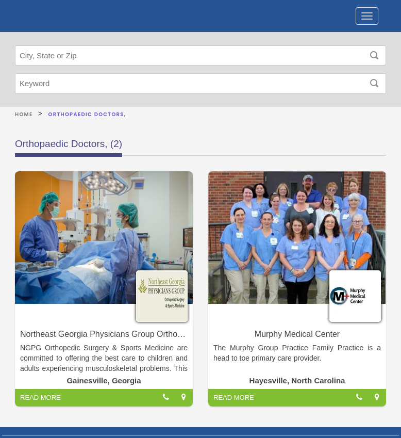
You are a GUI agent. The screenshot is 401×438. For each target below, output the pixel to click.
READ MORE (40, 397)
